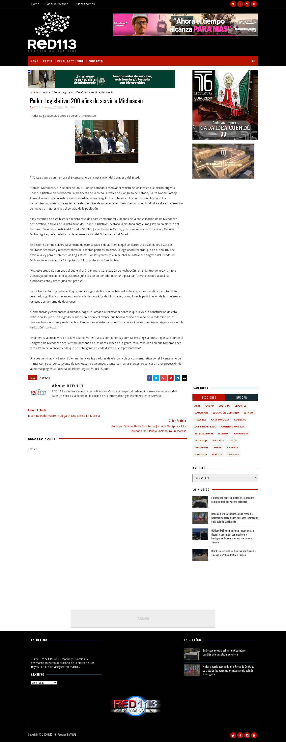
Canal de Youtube (57, 4)
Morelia (222, 433)
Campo (209, 405)
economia (200, 454)
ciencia (216, 447)
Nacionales (240, 433)
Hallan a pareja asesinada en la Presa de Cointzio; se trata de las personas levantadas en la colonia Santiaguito (234, 517)
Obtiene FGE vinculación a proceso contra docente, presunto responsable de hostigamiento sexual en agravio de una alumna (232, 536)
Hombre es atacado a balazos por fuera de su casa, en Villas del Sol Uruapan (233, 553)
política (216, 454)
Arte (197, 405)
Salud (232, 440)
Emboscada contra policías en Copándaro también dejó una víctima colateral (232, 499)
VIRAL (74, 734)
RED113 (48, 61)
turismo (232, 454)
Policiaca (218, 440)
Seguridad (200, 447)
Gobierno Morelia (231, 426)
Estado (247, 412)
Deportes (239, 405)
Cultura (223, 405)
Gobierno (239, 419)
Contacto (96, 61)
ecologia (231, 447)
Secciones (208, 397)
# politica (45, 378)
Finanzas (199, 419)
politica (47, 92)
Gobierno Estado (204, 426)
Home (36, 4)
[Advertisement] (224, 207)
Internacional (203, 433)
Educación (200, 412)
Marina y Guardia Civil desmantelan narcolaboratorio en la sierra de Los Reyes (65, 652)
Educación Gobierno (225, 412)
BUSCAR (241, 397)
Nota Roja (200, 440)
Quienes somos (85, 4)
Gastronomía (219, 419)
